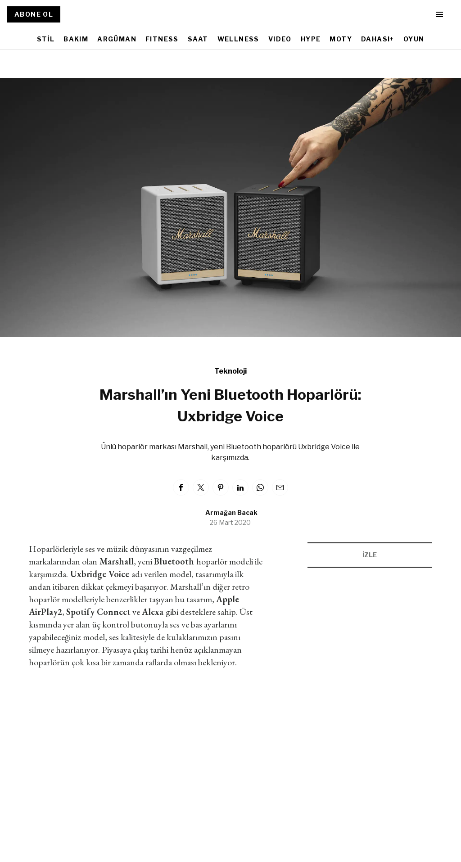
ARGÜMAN (116, 39)
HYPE (311, 39)
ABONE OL (33, 14)
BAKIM (75, 39)
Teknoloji (230, 371)
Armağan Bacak (231, 512)
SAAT (198, 39)
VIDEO (280, 39)
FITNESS (162, 39)
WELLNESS (238, 39)
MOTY (341, 39)
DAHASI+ (377, 39)
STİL (46, 39)
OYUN (414, 39)
